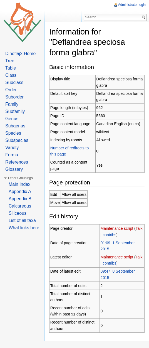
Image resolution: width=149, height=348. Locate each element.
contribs (109, 235)
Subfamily (15, 111)
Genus (11, 118)
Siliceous (17, 213)
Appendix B (20, 198)
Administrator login (132, 5)
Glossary (14, 169)
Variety (12, 147)
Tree (9, 60)
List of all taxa (22, 220)
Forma (11, 154)
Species (13, 133)
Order (11, 89)
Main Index (19, 184)
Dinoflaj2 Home (20, 53)
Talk (139, 228)
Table (10, 68)
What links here (24, 227)
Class (10, 75)
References (16, 162)
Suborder (14, 97)
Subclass (14, 82)
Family (11, 104)
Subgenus (15, 126)
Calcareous (20, 206)
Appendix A (20, 191)
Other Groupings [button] (20, 178)
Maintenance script (117, 228)
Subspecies (16, 140)
